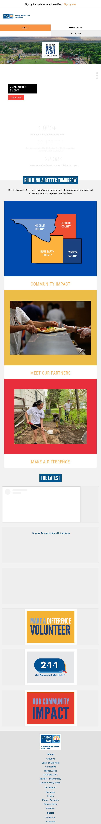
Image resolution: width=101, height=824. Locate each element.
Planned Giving (50, 804)
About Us (50, 758)
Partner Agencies (50, 800)
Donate (25, 27)
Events (50, 796)
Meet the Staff (51, 774)
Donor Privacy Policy (50, 782)
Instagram (50, 821)
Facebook (50, 817)
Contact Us (50, 766)
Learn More (16, 97)
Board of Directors (50, 763)
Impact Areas (50, 771)
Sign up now (70, 4)
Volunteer (76, 33)
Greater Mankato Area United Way (51, 533)
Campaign (50, 792)
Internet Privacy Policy (50, 778)
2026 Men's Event (18, 88)
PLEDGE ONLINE (75, 27)
